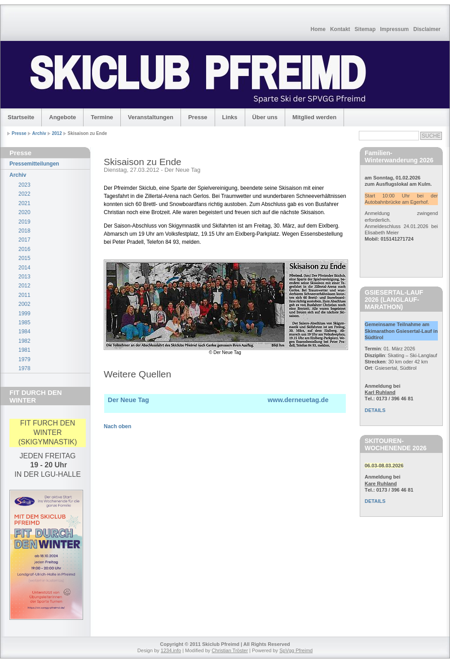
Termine (102, 117)
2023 (24, 185)
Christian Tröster (230, 650)
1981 (24, 350)
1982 (24, 341)
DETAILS (375, 410)
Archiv (39, 133)
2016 (24, 249)
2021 (24, 203)
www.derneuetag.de (298, 399)
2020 (24, 212)
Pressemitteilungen (34, 164)
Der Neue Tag (128, 399)
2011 (24, 295)
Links (230, 117)
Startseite (21, 117)
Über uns (265, 117)
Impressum (394, 29)
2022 (24, 194)
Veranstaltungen (150, 117)
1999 (24, 313)
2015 (24, 258)
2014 (24, 267)
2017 (24, 240)
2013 (24, 276)
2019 (24, 222)
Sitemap (365, 29)
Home (318, 29)
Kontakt (340, 29)
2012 (57, 133)
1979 (24, 359)
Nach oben (117, 426)
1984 (24, 331)
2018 (24, 231)
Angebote (62, 117)
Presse (197, 117)
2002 (24, 304)
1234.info (171, 650)
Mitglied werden (314, 117)
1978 (24, 368)
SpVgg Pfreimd (296, 650)
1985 (24, 322)
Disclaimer (427, 29)
